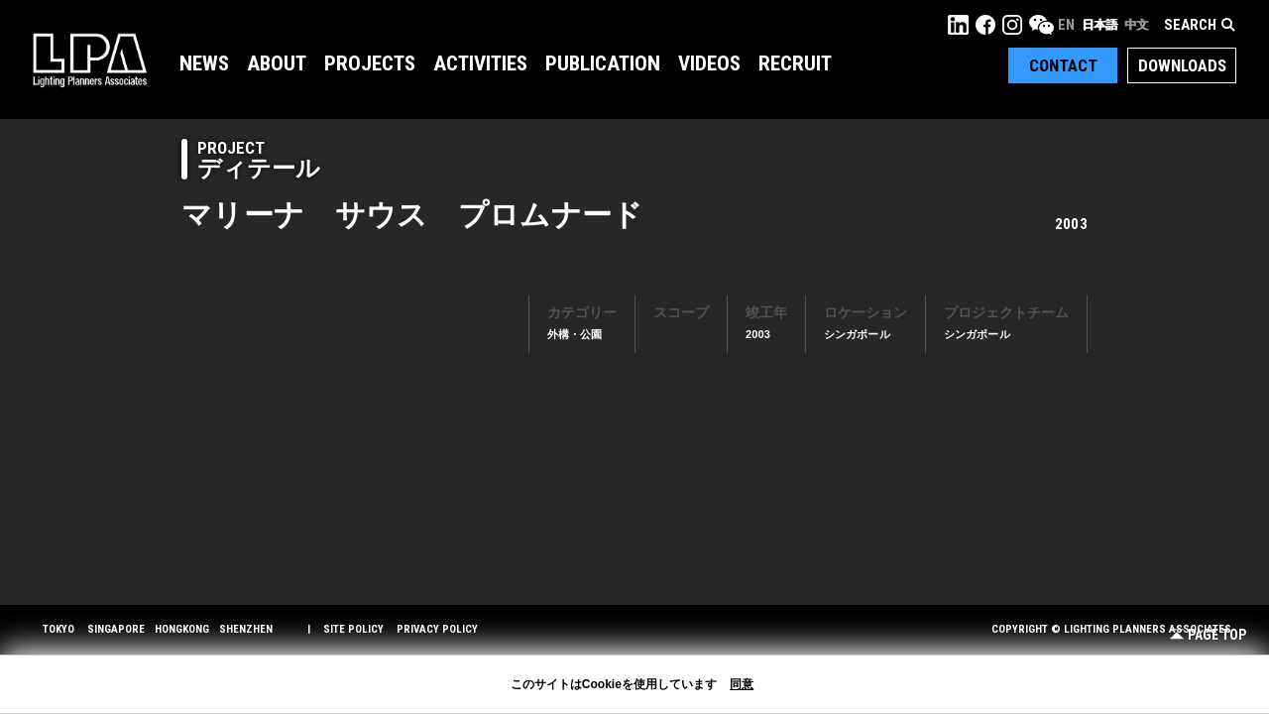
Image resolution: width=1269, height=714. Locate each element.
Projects (369, 63)
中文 (1136, 25)
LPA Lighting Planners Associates (90, 59)
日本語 (1099, 25)
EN (1066, 25)
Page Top (1208, 635)
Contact (1063, 65)
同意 (741, 684)
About (276, 63)
